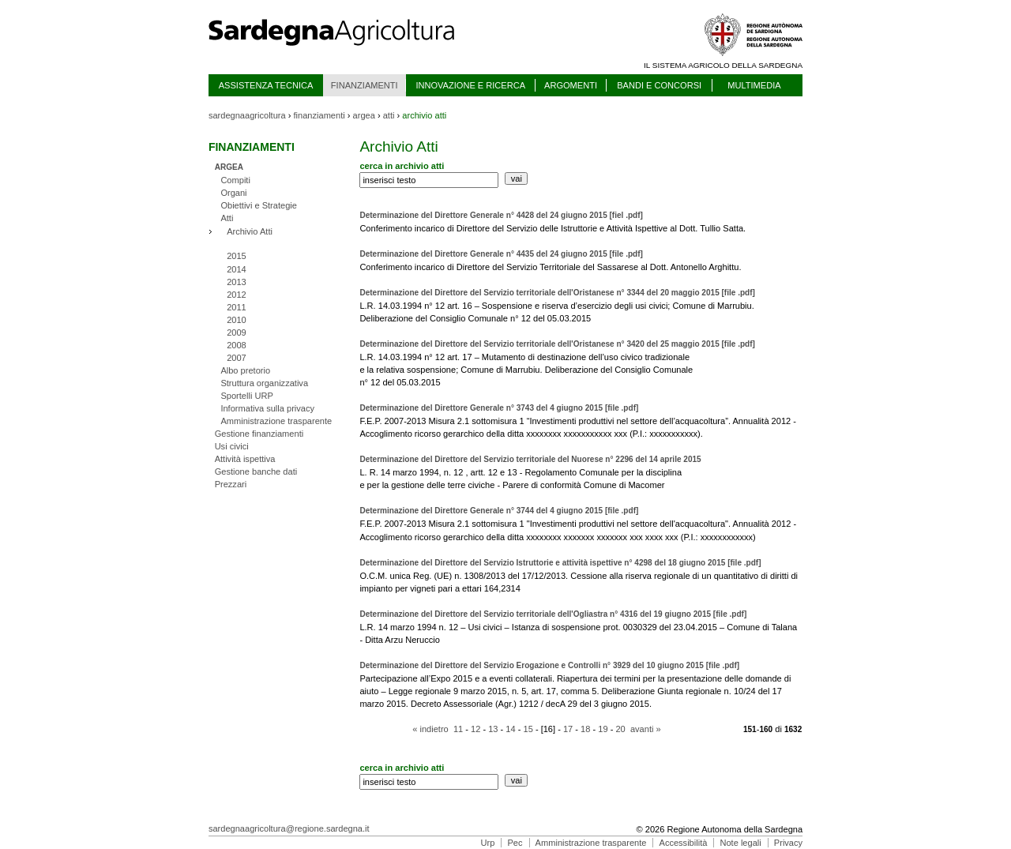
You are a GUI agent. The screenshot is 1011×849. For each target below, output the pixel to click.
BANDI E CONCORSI (659, 85)
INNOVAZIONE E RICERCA (470, 85)
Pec (514, 842)
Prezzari (231, 484)
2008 (236, 345)
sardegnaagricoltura (247, 115)
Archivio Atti (249, 231)
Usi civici (232, 446)
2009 (236, 332)
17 (568, 729)
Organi (233, 192)
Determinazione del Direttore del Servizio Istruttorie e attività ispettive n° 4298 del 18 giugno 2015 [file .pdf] (560, 562)
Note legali (740, 842)
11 (458, 729)
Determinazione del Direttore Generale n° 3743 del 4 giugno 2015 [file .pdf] (498, 408)
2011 (236, 307)
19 (602, 729)
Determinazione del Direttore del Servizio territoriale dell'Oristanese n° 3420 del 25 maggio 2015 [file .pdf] (557, 344)
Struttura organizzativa (264, 383)
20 (620, 729)
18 (585, 729)
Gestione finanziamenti (259, 433)
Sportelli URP (246, 395)
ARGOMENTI (570, 85)
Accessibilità (684, 842)
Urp (488, 842)
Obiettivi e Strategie (258, 205)
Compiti (235, 180)
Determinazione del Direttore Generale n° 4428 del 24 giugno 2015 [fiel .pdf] (501, 215)
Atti (226, 218)
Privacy (788, 842)
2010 (236, 320)
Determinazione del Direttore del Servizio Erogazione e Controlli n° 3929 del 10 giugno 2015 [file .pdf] (549, 665)
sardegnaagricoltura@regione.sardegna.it (289, 828)
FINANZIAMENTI (364, 85)
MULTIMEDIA (753, 85)
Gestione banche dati (256, 471)
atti (389, 115)
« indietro (430, 729)
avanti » (645, 729)
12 (475, 729)
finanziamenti (319, 115)
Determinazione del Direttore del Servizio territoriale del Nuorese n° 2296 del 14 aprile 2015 (530, 459)
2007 (236, 358)
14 (510, 729)
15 (528, 729)
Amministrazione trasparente (276, 421)
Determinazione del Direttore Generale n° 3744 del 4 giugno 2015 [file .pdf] (498, 510)
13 (493, 729)
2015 (236, 256)
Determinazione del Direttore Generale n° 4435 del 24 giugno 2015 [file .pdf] (501, 254)
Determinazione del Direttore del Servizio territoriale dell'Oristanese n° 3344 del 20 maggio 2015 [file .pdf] (557, 292)
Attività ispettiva (245, 459)
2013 (236, 282)
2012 (236, 294)
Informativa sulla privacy (267, 408)
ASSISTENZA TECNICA (266, 85)
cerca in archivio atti (401, 166)
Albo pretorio (245, 370)
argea (364, 115)
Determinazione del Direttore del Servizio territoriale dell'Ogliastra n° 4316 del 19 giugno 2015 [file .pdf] (552, 614)
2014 (236, 269)
